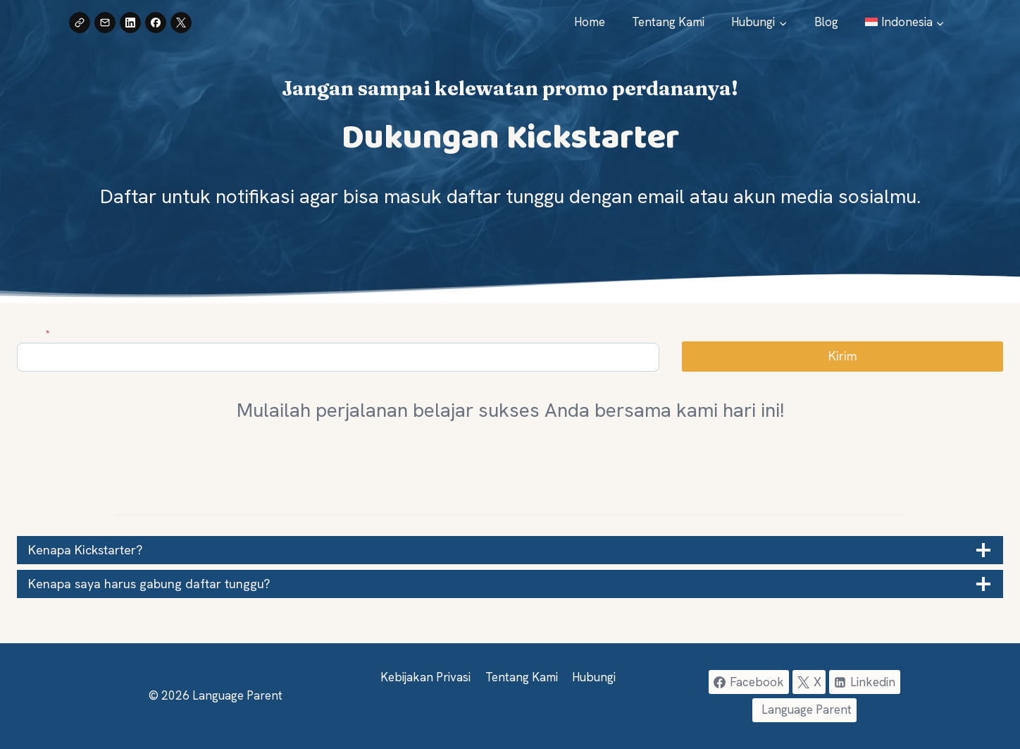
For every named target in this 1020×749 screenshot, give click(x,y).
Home (589, 22)
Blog (826, 22)
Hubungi (594, 677)
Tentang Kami (668, 22)
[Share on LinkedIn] (130, 22)
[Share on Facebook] (155, 22)
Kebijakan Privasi (425, 677)
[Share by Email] (105, 22)
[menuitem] (905, 22)
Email (33, 334)
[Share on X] (181, 22)
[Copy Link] (79, 22)
